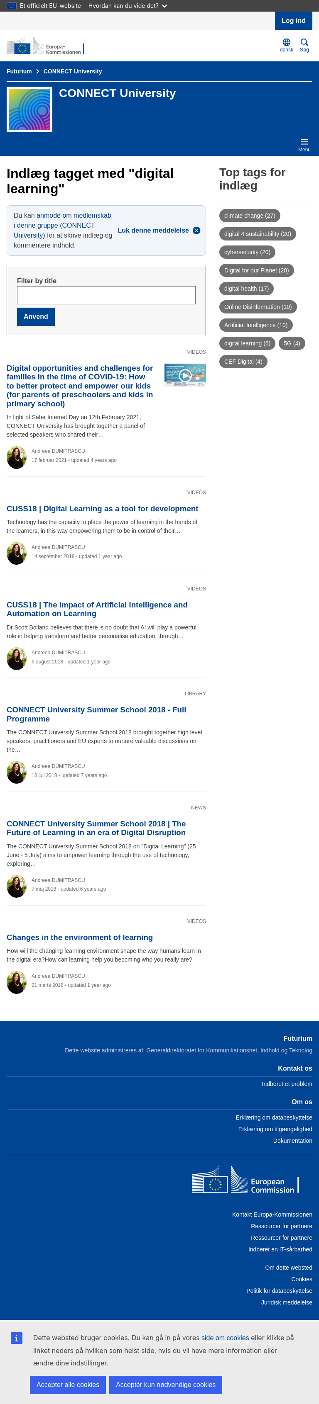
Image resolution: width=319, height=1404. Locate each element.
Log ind (294, 20)
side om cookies (225, 1337)
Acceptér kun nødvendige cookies (166, 1384)
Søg (304, 45)
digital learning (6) (247, 343)
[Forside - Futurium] (47, 46)
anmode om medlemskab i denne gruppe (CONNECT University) (62, 225)
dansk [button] (286, 45)
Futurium (19, 71)
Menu (304, 145)
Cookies (301, 1279)
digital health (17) (246, 288)
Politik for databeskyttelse (279, 1290)
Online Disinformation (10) (258, 307)
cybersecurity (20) (247, 252)
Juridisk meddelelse (286, 1302)
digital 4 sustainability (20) (257, 234)
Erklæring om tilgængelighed (275, 1129)
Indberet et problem (287, 1084)
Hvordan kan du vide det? (127, 5)
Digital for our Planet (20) (256, 270)
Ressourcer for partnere (281, 1226)
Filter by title (36, 280)
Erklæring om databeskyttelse (274, 1117)
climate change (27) (249, 215)
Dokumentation (292, 1140)
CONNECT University (73, 71)
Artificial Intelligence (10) (256, 325)
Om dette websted (288, 1267)
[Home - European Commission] (252, 1181)
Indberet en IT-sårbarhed (280, 1249)
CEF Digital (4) (243, 361)
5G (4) (292, 343)
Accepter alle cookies (68, 1384)
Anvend (36, 316)
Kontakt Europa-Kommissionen (272, 1214)
